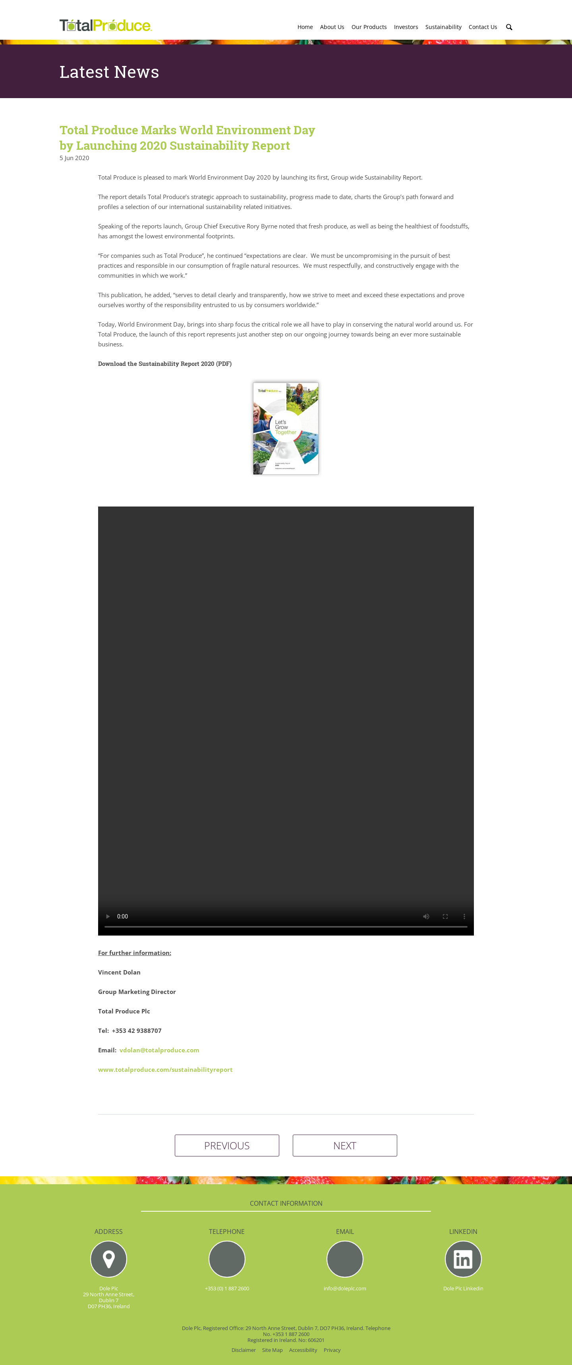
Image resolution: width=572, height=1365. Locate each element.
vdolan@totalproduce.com (159, 1050)
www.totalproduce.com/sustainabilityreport (165, 1069)
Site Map (272, 1350)
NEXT (344, 1145)
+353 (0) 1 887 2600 (227, 1288)
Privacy (332, 1350)
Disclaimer (244, 1350)
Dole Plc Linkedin (463, 1288)
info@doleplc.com (345, 1288)
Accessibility (303, 1350)
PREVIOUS (227, 1145)
